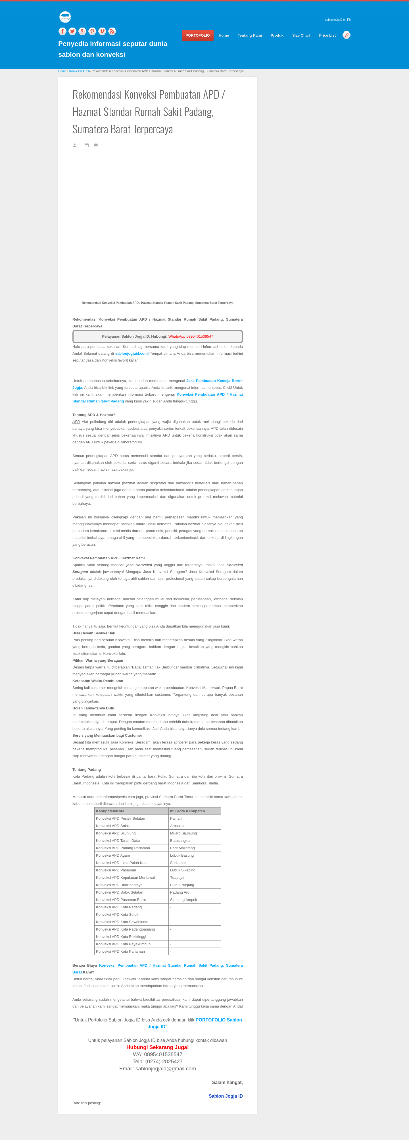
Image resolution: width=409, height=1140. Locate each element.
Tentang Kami (250, 35)
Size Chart (301, 35)
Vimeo (102, 32)
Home (224, 35)
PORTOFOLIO (197, 35)
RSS (112, 32)
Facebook (62, 32)
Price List (327, 35)
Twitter (72, 32)
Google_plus (82, 32)
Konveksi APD (79, 71)
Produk (277, 35)
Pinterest (92, 32)
